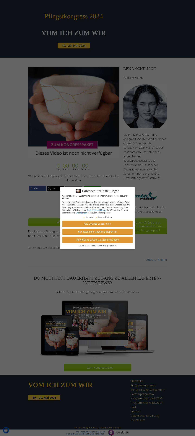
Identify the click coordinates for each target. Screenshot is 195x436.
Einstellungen (81, 212)
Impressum (112, 245)
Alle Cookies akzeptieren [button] (97, 223)
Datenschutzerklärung (96, 210)
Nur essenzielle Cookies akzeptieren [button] (97, 231)
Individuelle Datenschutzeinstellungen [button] (97, 239)
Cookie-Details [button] (84, 245)
